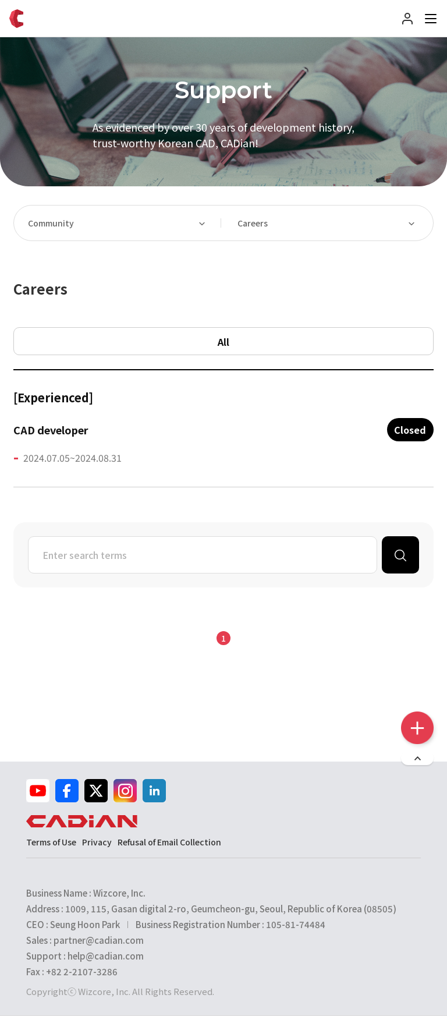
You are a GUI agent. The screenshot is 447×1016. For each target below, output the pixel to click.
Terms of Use (51, 842)
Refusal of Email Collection (169, 842)
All (223, 342)
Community (51, 223)
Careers (252, 223)
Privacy (97, 842)
